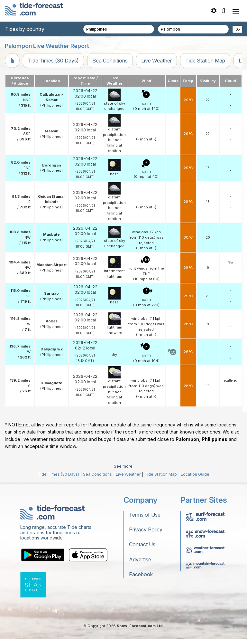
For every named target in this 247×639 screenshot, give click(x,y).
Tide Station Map (205, 60)
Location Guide (195, 474)
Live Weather (156, 60)
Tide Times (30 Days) (53, 60)
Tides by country (24, 29)
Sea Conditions (110, 60)
